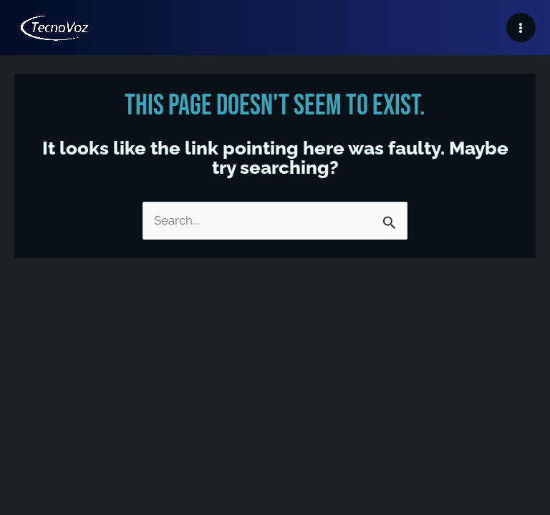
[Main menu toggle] (521, 28)
